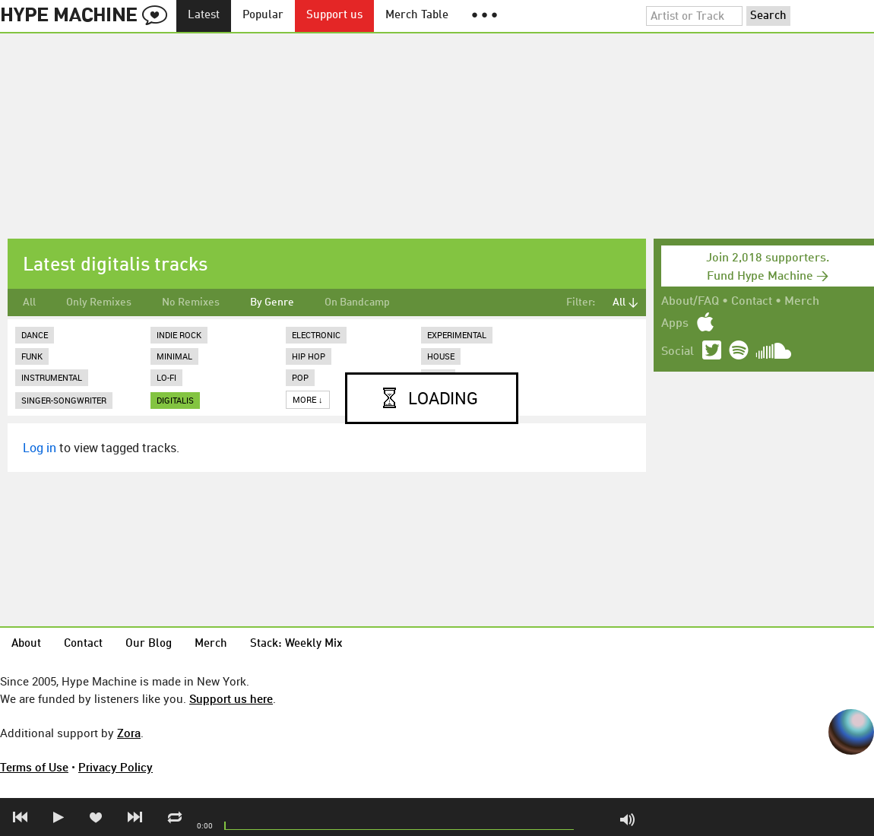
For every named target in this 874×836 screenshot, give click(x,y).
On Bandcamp (357, 302)
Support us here (231, 698)
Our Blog (148, 644)
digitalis (175, 400)
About (26, 644)
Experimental (456, 334)
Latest (204, 15)
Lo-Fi (166, 377)
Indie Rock (179, 334)
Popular (262, 15)
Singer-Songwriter (63, 400)
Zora (129, 732)
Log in (39, 447)
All (29, 302)
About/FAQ (690, 302)
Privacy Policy (115, 766)
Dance (34, 334)
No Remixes (191, 302)
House (440, 356)
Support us (334, 15)
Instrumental (51, 377)
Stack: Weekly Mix (296, 644)
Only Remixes (98, 302)
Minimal (174, 356)
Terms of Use (34, 766)
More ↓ (308, 399)
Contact (751, 302)
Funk (32, 356)
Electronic (316, 334)
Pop (300, 377)
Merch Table (416, 15)
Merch (801, 302)
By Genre (272, 302)
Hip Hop (308, 356)
